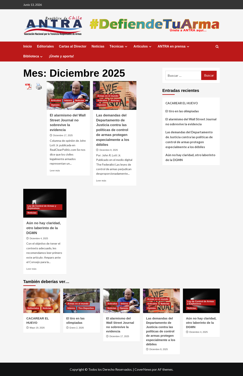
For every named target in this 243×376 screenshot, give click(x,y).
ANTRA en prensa (174, 46)
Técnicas (118, 46)
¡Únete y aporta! (61, 56)
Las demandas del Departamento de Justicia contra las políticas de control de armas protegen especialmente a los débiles (112, 130)
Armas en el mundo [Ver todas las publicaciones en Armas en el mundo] (107, 96)
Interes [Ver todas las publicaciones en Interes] (68, 100)
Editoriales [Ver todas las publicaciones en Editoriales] (33, 308)
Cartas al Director (72, 46)
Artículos (143, 46)
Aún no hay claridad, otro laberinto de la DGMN (43, 228)
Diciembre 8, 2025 (108, 150)
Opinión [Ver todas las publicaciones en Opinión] (55, 105)
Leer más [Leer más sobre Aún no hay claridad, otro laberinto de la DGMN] (31, 268)
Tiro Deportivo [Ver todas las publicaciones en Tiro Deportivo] (86, 308)
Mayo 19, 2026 (37, 327)
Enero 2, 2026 (77, 327)
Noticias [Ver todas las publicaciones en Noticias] (79, 100)
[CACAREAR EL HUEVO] (41, 301)
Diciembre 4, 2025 (39, 238)
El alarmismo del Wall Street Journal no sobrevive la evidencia (190, 121)
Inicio (27, 46)
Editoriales (45, 46)
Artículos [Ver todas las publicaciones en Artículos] (56, 100)
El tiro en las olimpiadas (182, 111)
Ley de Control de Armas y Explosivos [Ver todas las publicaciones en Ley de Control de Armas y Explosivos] (42, 207)
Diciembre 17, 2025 (63, 135)
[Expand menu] (126, 46)
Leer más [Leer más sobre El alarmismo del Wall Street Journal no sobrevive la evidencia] (55, 170)
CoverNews (143, 369)
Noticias (98, 46)
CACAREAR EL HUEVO (181, 103)
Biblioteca (33, 56)
